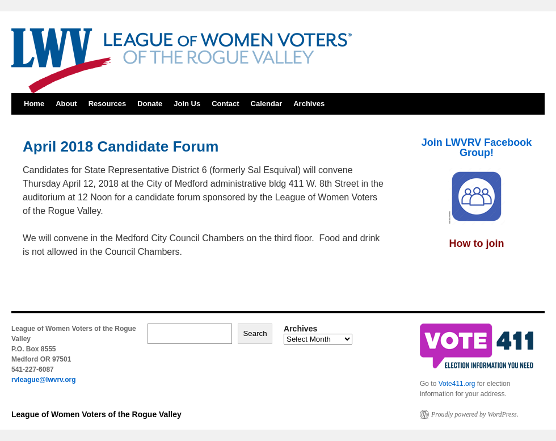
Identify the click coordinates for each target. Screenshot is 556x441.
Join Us (187, 103)
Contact (225, 103)
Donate (149, 103)
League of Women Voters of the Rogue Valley (96, 414)
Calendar (267, 103)
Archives (309, 103)
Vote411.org (457, 384)
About (66, 103)
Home (34, 103)
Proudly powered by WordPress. (475, 414)
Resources (107, 103)
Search (255, 333)
